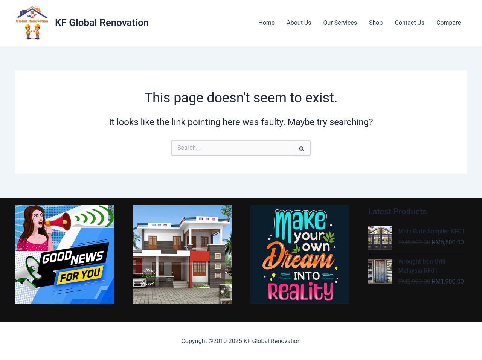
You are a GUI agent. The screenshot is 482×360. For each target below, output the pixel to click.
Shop (376, 22)
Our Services (340, 22)
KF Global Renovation (102, 22)
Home (266, 22)
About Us (299, 22)
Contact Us (409, 22)
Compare (448, 22)
